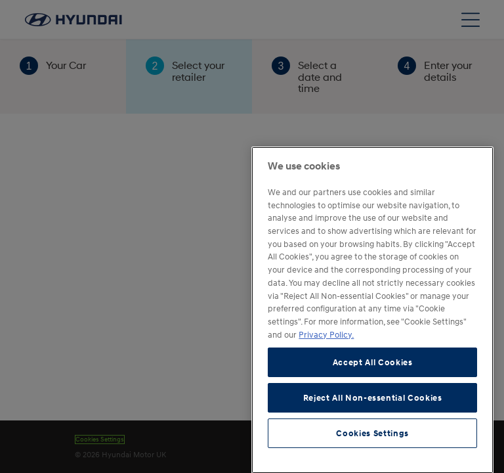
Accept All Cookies (373, 407)
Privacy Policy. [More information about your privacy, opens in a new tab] (326, 379)
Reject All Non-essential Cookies (372, 443)
